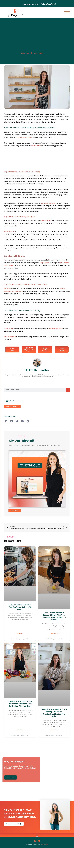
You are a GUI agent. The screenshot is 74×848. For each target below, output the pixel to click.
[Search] (68, 390)
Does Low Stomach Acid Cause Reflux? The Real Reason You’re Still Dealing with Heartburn (20, 704)
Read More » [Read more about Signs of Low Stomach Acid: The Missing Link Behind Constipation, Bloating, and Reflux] (54, 730)
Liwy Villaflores (45, 844)
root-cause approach (55, 328)
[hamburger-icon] (67, 12)
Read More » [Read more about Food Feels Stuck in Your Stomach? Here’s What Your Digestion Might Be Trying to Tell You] (54, 633)
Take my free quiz (10, 337)
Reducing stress (9, 231)
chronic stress (36, 146)
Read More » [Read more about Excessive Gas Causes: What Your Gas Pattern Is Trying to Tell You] (20, 633)
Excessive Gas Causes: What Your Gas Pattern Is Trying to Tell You (20, 607)
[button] (6, 421)
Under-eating (46, 220)
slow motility (9, 328)
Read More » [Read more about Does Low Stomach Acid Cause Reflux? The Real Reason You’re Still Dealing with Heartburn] (20, 730)
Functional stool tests (48, 203)
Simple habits (44, 263)
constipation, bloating (25, 137)
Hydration (7, 288)
